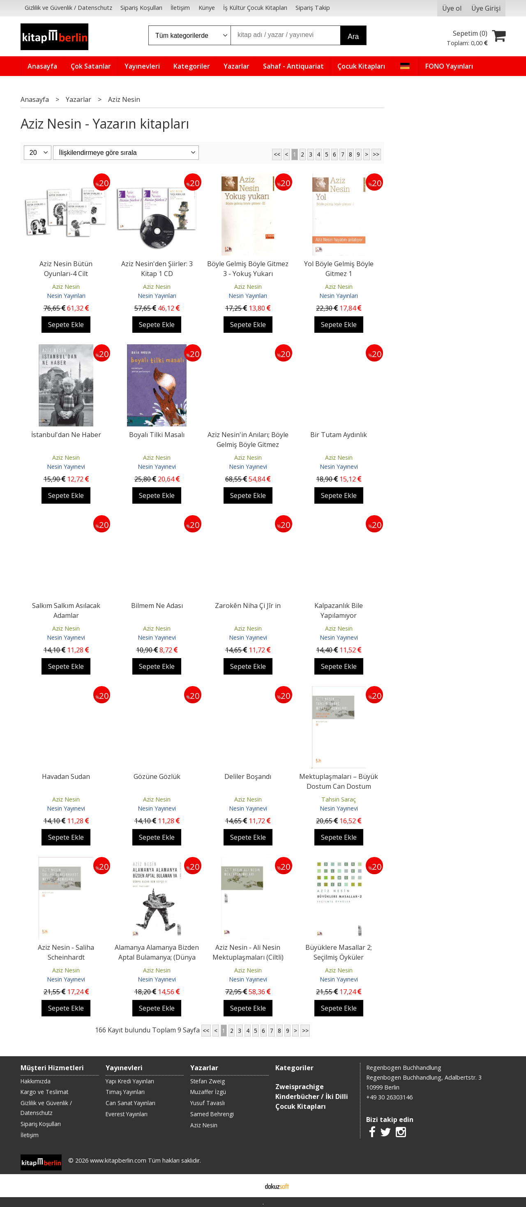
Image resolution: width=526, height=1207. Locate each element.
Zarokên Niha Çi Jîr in (248, 605)
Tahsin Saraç (338, 799)
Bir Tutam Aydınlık (338, 434)
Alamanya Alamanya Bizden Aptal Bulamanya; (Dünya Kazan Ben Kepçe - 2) (157, 957)
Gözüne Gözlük (157, 776)
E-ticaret (250, 1185)
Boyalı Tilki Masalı (157, 434)
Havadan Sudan (66, 776)
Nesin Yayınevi (66, 466)
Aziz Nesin (66, 286)
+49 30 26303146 (389, 1097)
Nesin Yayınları (66, 295)
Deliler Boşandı (247, 776)
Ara (353, 36)
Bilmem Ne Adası (157, 605)
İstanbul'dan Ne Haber (66, 434)
